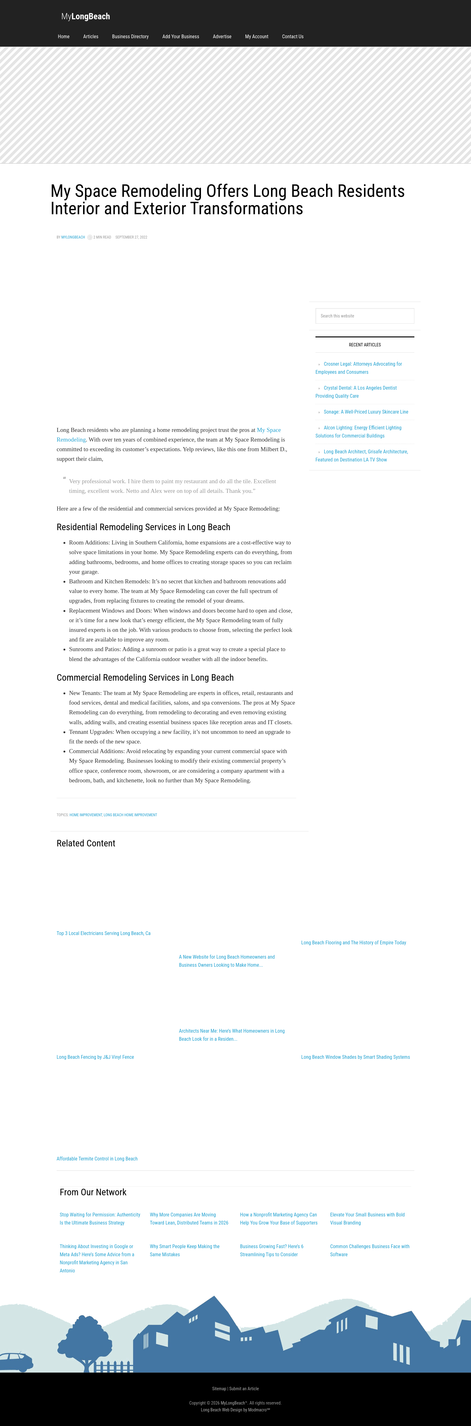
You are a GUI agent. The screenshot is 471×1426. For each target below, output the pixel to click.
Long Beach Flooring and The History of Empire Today (353, 943)
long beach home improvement (130, 815)
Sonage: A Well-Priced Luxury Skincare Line (366, 412)
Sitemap (219, 1388)
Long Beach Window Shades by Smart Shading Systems (355, 1057)
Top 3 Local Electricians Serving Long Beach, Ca (104, 933)
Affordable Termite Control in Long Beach (97, 1159)
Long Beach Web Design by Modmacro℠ (235, 1409)
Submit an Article (244, 1388)
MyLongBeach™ (234, 1403)
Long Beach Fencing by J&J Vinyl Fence (95, 1057)
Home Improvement (86, 815)
